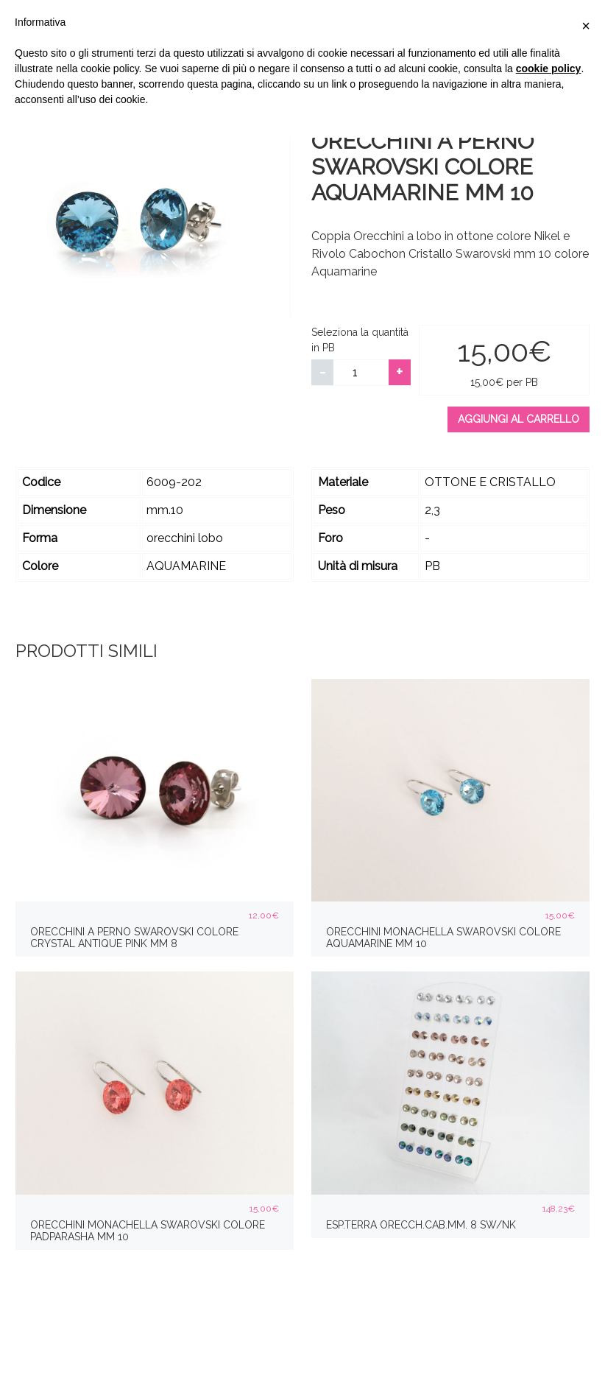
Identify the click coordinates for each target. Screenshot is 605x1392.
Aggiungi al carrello (518, 419)
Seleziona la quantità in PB (359, 340)
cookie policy (548, 68)
